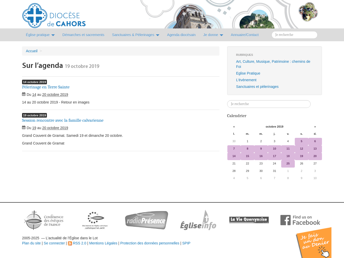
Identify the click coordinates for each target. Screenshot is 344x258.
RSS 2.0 (77, 243)
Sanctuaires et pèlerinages (257, 87)
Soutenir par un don (318, 238)
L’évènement (246, 80)
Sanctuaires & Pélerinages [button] (135, 35)
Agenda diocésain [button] (181, 35)
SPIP (186, 243)
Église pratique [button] (40, 35)
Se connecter (54, 243)
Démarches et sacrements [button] (83, 35)
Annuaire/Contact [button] (245, 35)
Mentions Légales (103, 243)
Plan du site (31, 243)
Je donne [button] (213, 35)
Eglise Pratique (248, 73)
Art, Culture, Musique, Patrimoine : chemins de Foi (273, 64)
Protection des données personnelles (149, 243)
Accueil (31, 51)
